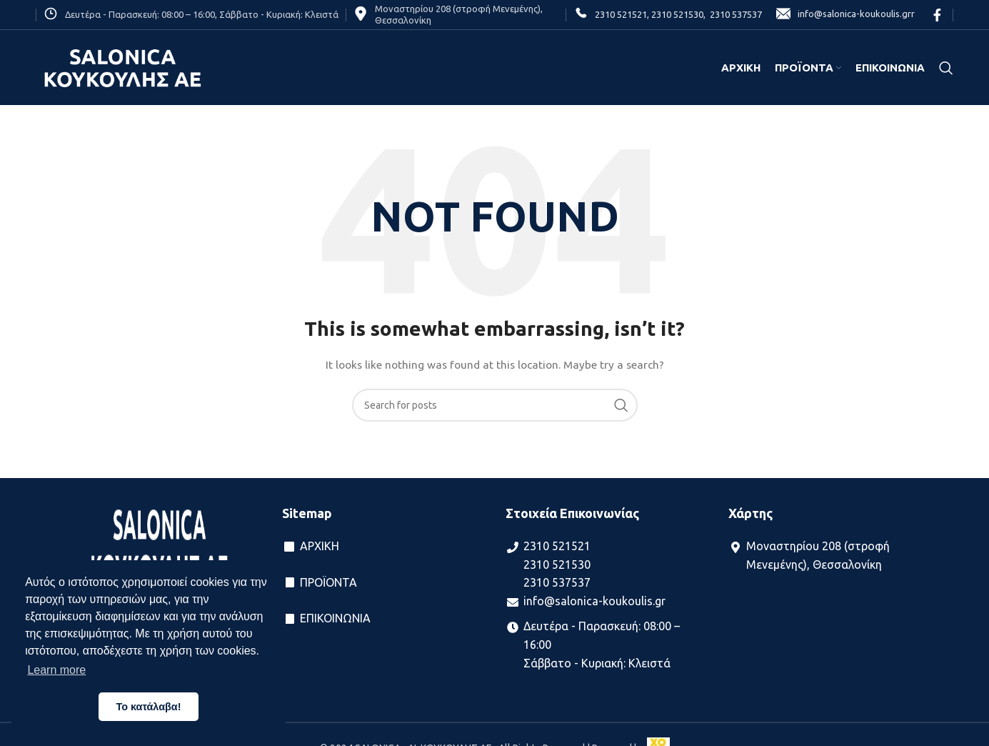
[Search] (946, 68)
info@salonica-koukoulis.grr (845, 15)
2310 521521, (622, 14)
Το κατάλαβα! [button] (148, 706)
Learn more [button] (56, 670)
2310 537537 (734, 14)
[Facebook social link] (937, 15)
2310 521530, (677, 14)
